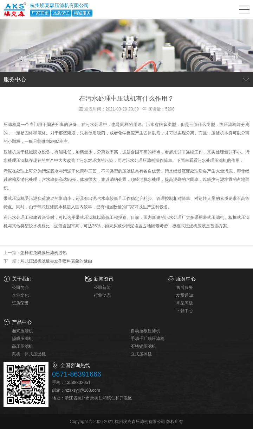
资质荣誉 (20, 303)
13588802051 (77, 382)
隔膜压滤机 (22, 338)
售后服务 (184, 287)
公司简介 (20, 287)
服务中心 (186, 278)
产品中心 (22, 322)
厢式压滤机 (22, 330)
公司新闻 (102, 287)
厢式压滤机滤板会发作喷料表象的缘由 (56, 261)
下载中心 (184, 310)
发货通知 (184, 295)
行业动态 (102, 295)
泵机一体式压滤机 (29, 354)
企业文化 (20, 295)
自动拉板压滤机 (145, 330)
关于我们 (22, 278)
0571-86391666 (76, 374)
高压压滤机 (22, 346)
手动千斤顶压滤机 (147, 338)
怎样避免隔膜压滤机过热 (43, 252)
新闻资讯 (103, 278)
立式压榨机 (141, 354)
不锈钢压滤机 (143, 346)
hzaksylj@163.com (82, 390)
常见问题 (184, 303)
